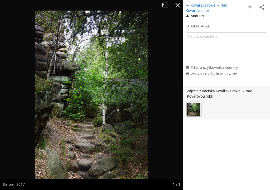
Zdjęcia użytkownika (212, 67)
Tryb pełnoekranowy (167, 5)
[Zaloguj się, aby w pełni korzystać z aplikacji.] (250, 7)
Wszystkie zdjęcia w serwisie (211, 74)
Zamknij (177, 5)
